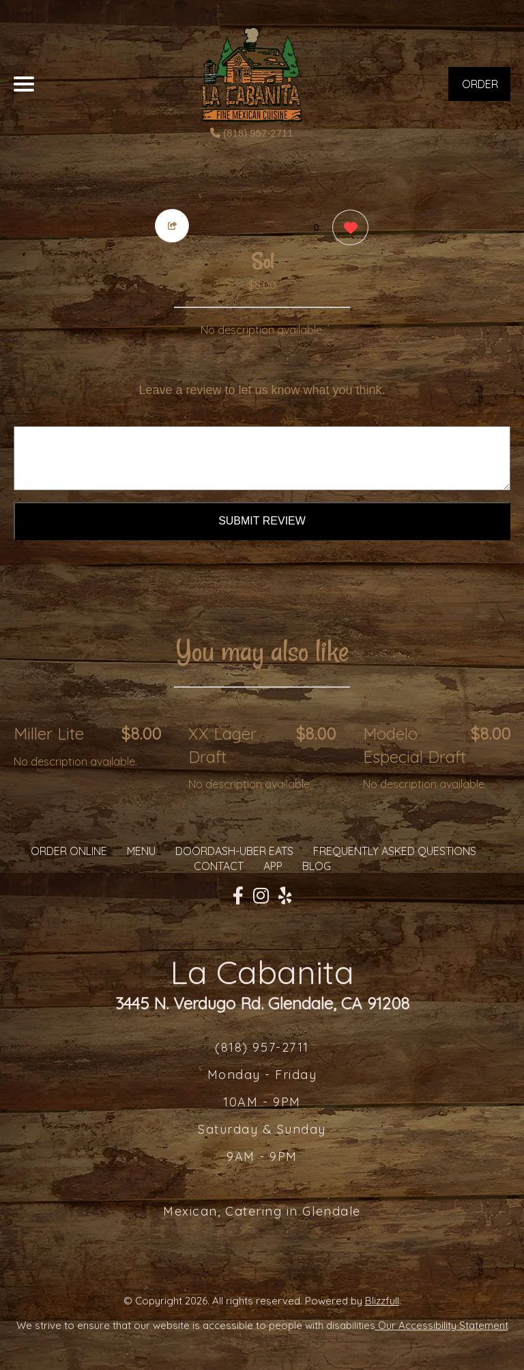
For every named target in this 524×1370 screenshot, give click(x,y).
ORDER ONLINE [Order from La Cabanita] (69, 851)
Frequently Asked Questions (394, 851)
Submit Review (262, 521)
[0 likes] (347, 229)
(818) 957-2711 (251, 133)
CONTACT (219, 866)
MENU (141, 851)
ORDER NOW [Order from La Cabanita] (480, 89)
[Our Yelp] (285, 896)
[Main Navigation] (24, 84)
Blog (316, 866)
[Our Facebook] (238, 896)
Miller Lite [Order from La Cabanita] (49, 733)
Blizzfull (382, 1300)
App (272, 866)
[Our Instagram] (261, 896)
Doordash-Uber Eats (234, 851)
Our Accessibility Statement (441, 1325)
